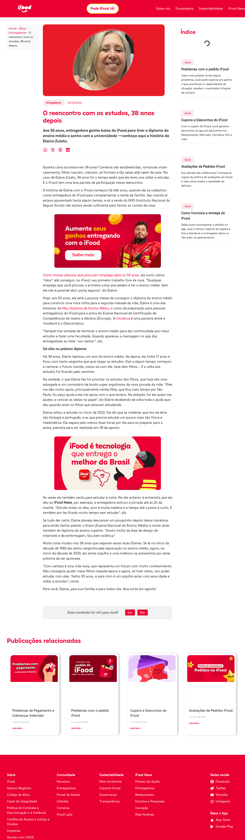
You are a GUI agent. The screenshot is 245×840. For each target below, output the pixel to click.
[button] (45, 150)
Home (13, 28)
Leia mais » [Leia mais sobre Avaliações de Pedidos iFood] (194, 723)
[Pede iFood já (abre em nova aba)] (107, 241)
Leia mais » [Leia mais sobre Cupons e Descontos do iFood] (135, 728)
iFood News (236, 8)
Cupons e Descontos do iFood (204, 120)
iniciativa (123, 318)
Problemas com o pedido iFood (205, 69)
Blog (22, 28)
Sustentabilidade (211, 8)
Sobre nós (163, 8)
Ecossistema (184, 8)
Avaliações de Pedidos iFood (203, 167)
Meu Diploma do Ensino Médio (85, 308)
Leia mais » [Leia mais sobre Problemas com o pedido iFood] (76, 728)
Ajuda (187, 62)
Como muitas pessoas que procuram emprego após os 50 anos (91, 275)
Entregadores (17, 32)
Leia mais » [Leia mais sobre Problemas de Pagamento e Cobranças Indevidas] (17, 728)
